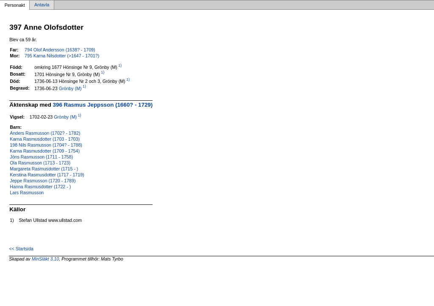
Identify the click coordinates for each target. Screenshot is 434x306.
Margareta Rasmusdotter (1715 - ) (44, 168)
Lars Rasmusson (27, 192)
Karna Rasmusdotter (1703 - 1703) (45, 139)
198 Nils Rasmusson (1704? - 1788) (46, 144)
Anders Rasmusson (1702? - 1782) (45, 133)
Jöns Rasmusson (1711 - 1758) (41, 156)
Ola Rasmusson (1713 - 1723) (40, 162)
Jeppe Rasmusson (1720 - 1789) (42, 180)
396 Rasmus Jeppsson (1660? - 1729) (103, 105)
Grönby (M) (70, 88)
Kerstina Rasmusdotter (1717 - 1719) (47, 174)
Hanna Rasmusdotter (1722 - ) (40, 186)
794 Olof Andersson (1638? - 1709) (60, 49)
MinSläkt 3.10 (45, 258)
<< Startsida (21, 248)
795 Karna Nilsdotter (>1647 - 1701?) (62, 55)
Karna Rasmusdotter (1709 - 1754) (45, 150)
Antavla (42, 5)
